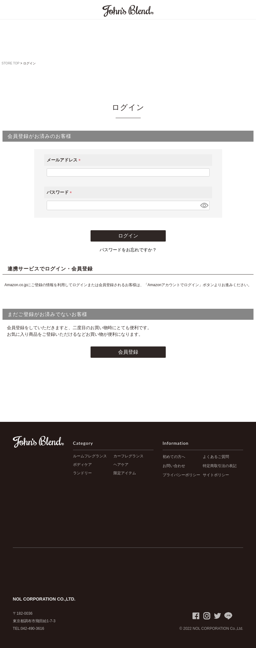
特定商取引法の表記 (220, 466)
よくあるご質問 (216, 457)
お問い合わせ (174, 466)
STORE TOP (10, 63)
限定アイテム (124, 473)
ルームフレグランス (90, 456)
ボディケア (82, 464)
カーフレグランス (128, 456)
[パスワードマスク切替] (204, 205)
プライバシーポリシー (181, 475)
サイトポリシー (216, 475)
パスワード (60, 192)
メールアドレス (65, 159)
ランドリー (82, 473)
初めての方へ (174, 457)
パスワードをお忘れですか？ (128, 249)
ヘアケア (120, 464)
